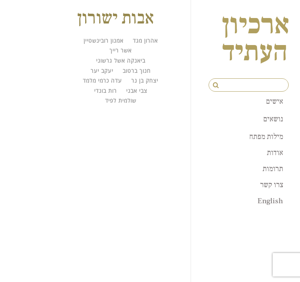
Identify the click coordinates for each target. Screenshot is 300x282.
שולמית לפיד (120, 100)
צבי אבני (136, 90)
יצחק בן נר (144, 80)
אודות (275, 152)
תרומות (272, 168)
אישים (274, 101)
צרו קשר (271, 184)
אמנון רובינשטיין (103, 40)
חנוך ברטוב (137, 70)
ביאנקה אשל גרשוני (120, 60)
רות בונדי (105, 90)
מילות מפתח (266, 136)
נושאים (273, 118)
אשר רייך (120, 50)
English (270, 200)
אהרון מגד (145, 40)
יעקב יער (102, 70)
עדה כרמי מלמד (102, 80)
